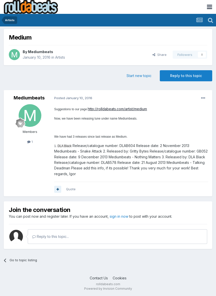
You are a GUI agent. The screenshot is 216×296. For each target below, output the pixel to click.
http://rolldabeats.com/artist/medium (117, 109)
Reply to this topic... (50, 236)
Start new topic (139, 75)
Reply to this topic (186, 75)
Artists (60, 57)
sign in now (119, 216)
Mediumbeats (40, 52)
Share (159, 55)
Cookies (120, 278)
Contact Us (99, 278)
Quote (71, 189)
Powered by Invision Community (108, 288)
